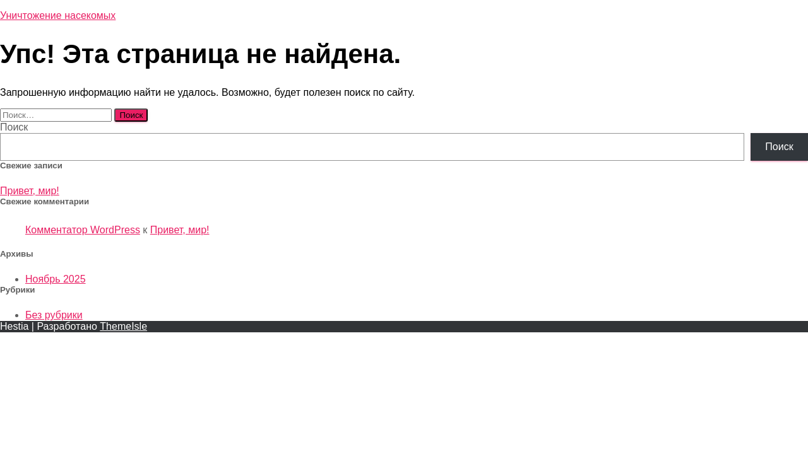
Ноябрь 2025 (55, 279)
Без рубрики (54, 315)
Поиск (14, 127)
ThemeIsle (123, 326)
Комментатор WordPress (82, 229)
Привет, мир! (29, 190)
